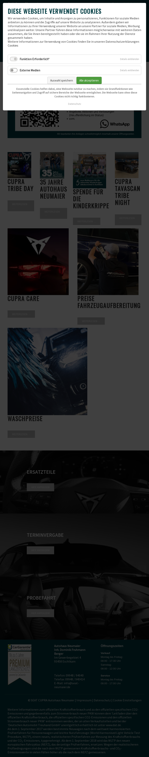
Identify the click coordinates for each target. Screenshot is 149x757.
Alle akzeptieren (89, 80)
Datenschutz (74, 104)
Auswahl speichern (61, 80)
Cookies (13, 45)
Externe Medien (30, 70)
